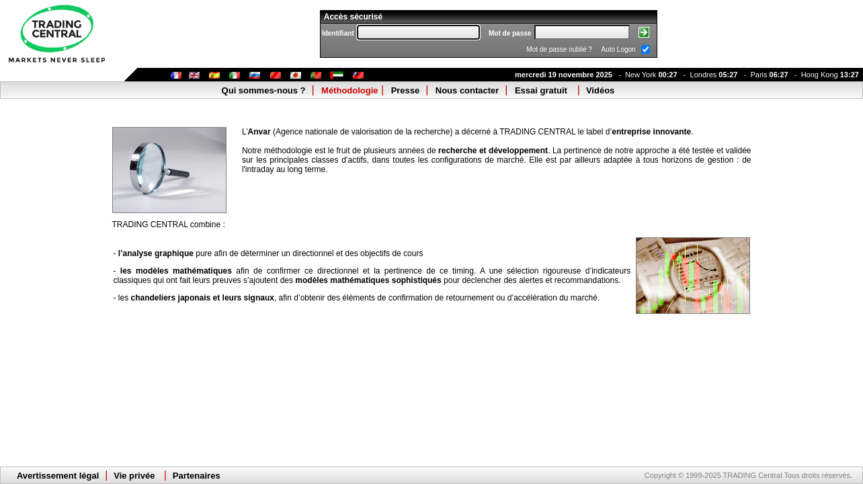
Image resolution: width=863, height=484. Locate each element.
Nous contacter (467, 90)
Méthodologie (349, 90)
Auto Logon (619, 49)
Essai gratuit (541, 90)
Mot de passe (510, 33)
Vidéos (600, 90)
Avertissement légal (58, 476)
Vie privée (134, 476)
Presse (405, 90)
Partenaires (196, 476)
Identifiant (338, 33)
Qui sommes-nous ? (264, 90)
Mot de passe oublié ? (559, 49)
